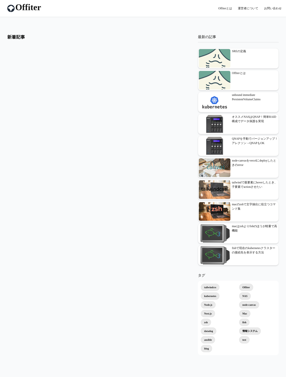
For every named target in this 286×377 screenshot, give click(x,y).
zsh (206, 322)
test (244, 340)
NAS (245, 296)
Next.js (208, 313)
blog (206, 348)
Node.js (208, 305)
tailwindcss (210, 287)
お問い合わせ (273, 8)
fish (244, 322)
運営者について (248, 8)
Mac (244, 313)
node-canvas (249, 305)
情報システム (250, 331)
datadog (208, 331)
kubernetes (210, 296)
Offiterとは (225, 8)
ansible (208, 340)
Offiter (246, 287)
